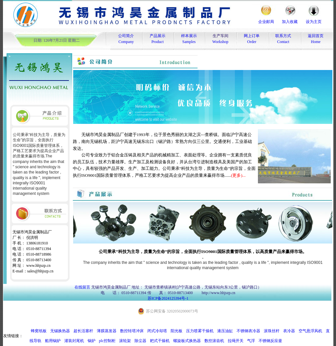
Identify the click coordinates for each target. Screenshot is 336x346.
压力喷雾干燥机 (200, 331)
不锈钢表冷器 (248, 331)
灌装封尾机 (74, 340)
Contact (283, 41)
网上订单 (252, 36)
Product (157, 41)
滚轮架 (125, 340)
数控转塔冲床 (132, 331)
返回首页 (316, 36)
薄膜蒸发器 (106, 331)
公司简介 (126, 36)
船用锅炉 (53, 340)
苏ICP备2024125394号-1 (168, 298)
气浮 (251, 340)
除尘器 (140, 340)
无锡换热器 (60, 331)
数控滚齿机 (214, 340)
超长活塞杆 (83, 331)
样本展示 (189, 36)
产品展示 (157, 36)
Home (316, 41)
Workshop (220, 41)
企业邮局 (266, 21)
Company (126, 41)
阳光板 (176, 331)
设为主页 (314, 21)
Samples (189, 41)
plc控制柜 (107, 340)
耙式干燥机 (160, 340)
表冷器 (289, 331)
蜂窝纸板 (39, 331)
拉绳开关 (235, 340)
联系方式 (283, 36)
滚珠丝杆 (272, 331)
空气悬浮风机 (310, 331)
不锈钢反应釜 (270, 340)
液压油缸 (225, 331)
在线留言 (82, 287)
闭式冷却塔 (157, 331)
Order (251, 41)
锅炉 (91, 340)
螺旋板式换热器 (187, 340)
